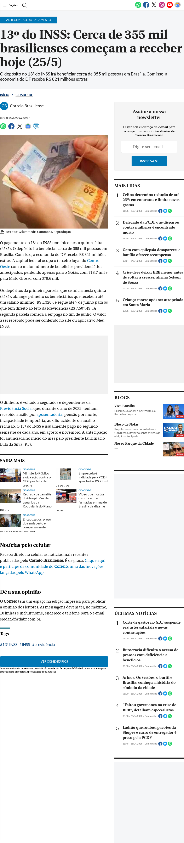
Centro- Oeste (83, 260)
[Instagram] (162, 7)
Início (4, 95)
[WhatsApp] (138, 7)
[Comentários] (36, 128)
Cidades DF (24, 95)
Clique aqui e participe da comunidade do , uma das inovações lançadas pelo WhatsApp (55, 550)
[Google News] (177, 7)
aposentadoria (13, 408)
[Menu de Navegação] (11, 5)
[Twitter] (154, 7)
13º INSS (9, 628)
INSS (26, 628)
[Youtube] (170, 7)
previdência (44, 628)
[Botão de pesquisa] (23, 5)
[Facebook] (146, 7)
